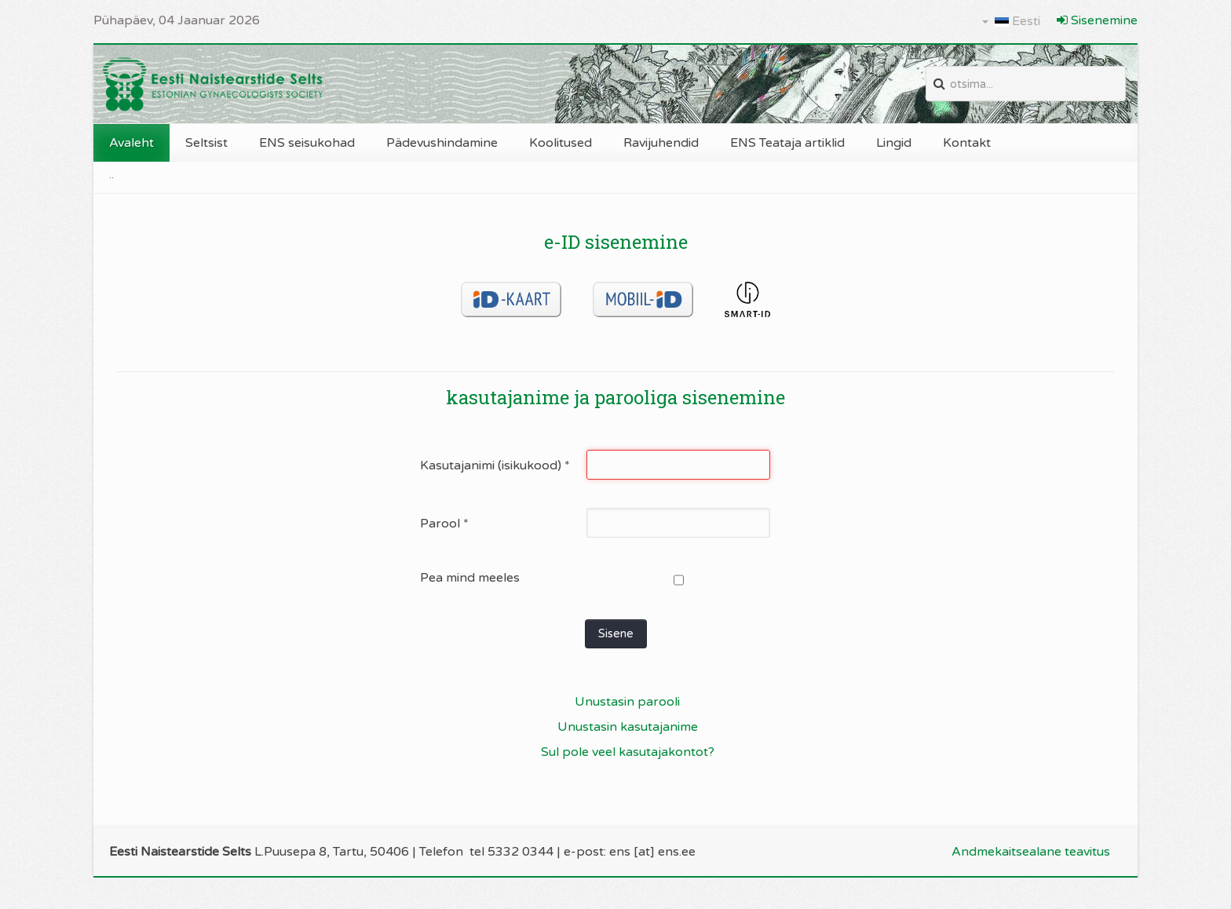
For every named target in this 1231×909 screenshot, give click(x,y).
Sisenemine (1097, 20)
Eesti (1011, 21)
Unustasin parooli (627, 702)
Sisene (616, 633)
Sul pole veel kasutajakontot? (627, 752)
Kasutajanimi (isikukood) (495, 465)
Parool (444, 523)
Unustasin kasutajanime (627, 727)
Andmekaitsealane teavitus (1031, 852)
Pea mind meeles (470, 578)
